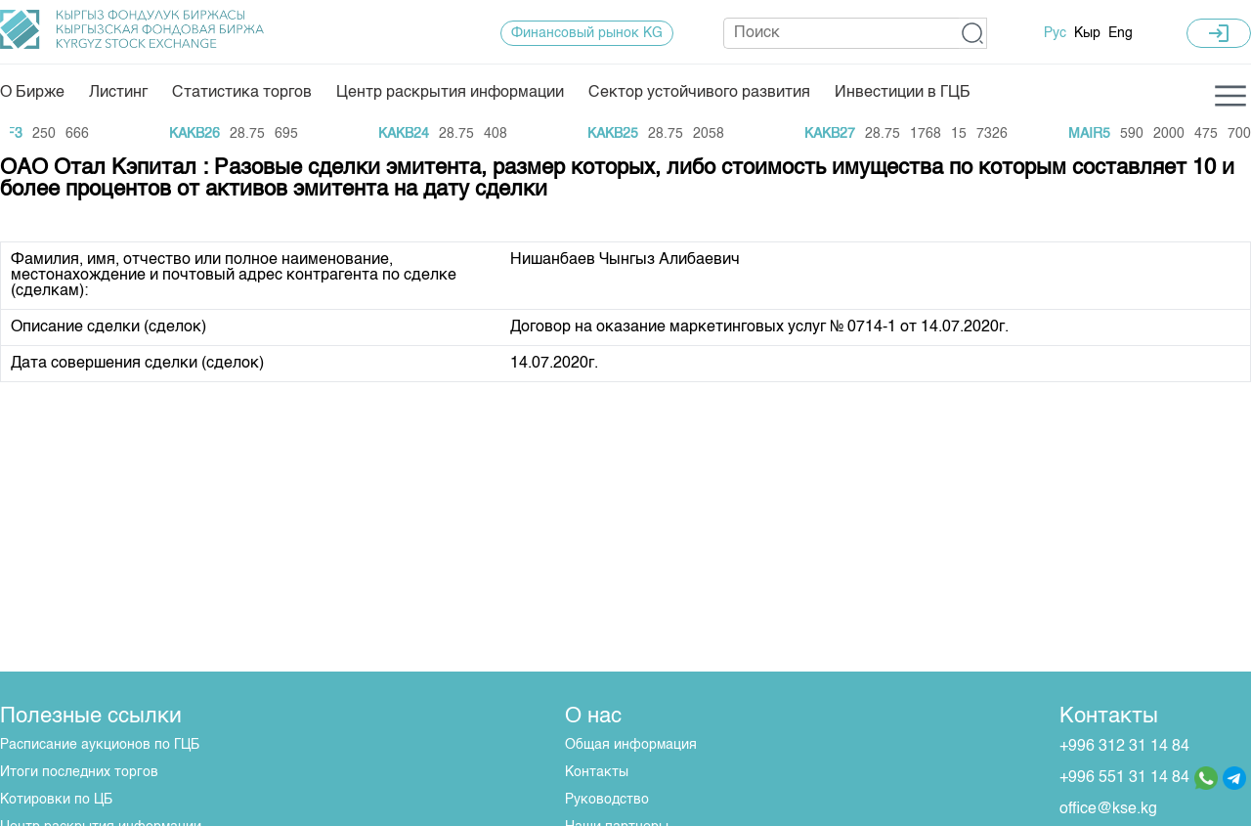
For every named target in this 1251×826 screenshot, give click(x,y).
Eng (1120, 33)
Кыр (1087, 33)
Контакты (596, 772)
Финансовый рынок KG (587, 33)
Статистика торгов (242, 93)
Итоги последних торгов (79, 772)
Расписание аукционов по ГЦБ (99, 745)
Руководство (607, 799)
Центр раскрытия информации (450, 93)
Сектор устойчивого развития (699, 93)
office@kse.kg (1108, 809)
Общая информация (631, 745)
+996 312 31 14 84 (1124, 747)
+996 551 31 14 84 (1124, 778)
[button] (973, 33)
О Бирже (32, 93)
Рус (1055, 33)
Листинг (118, 93)
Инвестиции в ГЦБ (903, 93)
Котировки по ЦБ (56, 799)
